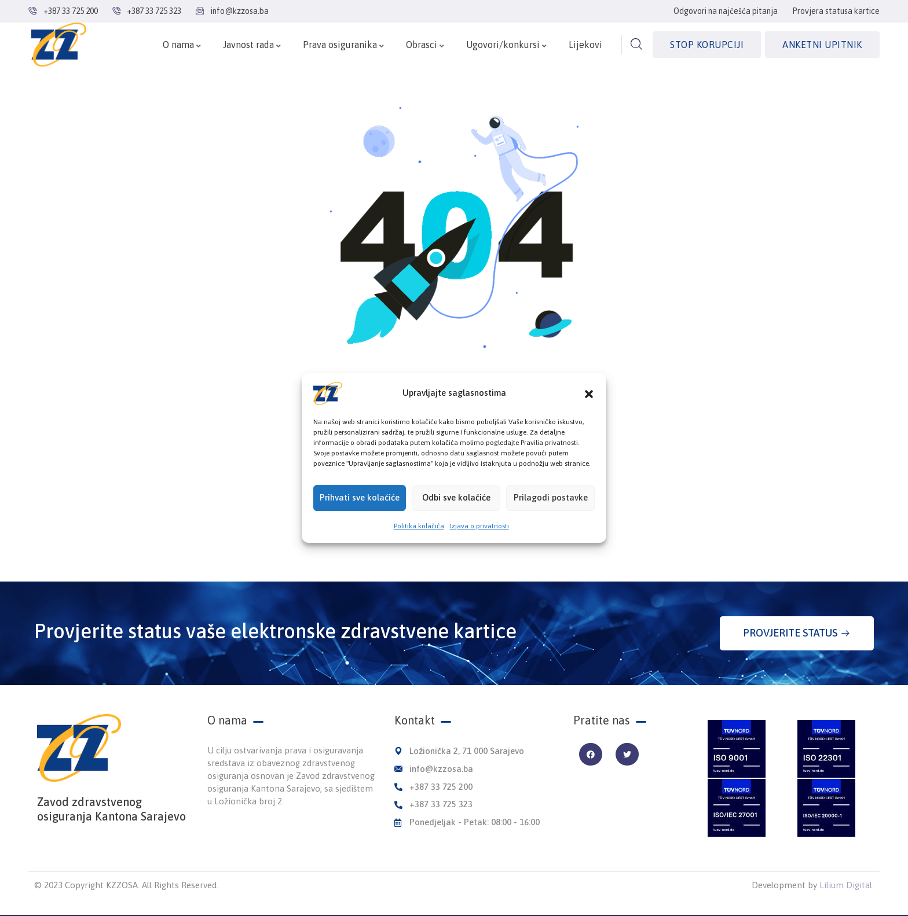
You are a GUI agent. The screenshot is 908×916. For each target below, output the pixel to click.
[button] (589, 400)
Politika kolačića (419, 533)
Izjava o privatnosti (479, 533)
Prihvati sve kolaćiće (360, 505)
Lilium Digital (845, 885)
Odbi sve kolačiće (456, 505)
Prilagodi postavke (551, 505)
